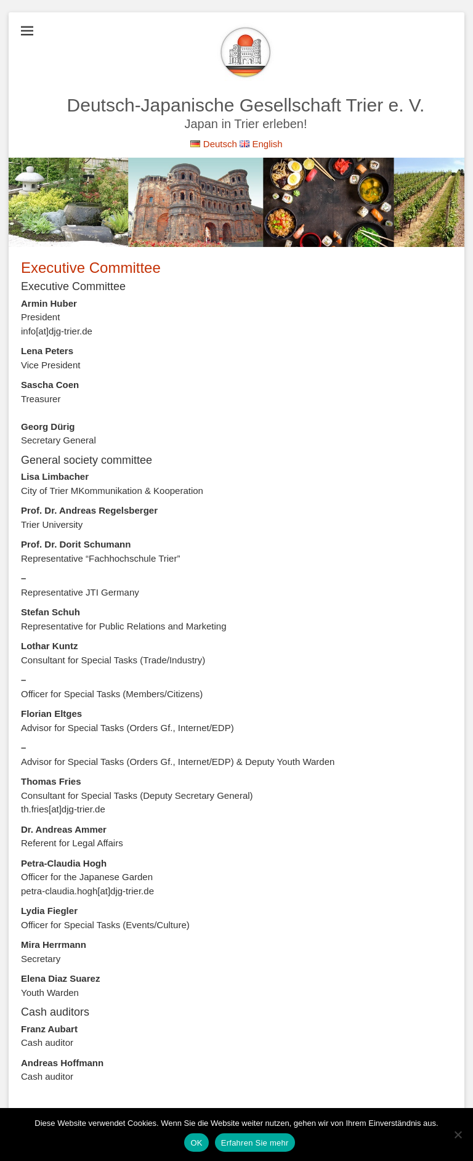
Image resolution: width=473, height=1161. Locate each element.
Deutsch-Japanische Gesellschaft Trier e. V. (246, 105)
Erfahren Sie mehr (255, 1142)
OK (196, 1142)
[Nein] (457, 1134)
